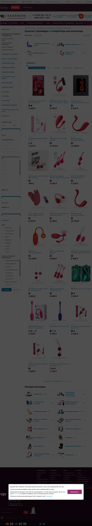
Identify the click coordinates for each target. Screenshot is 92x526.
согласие (17, 493)
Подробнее (49, 496)
